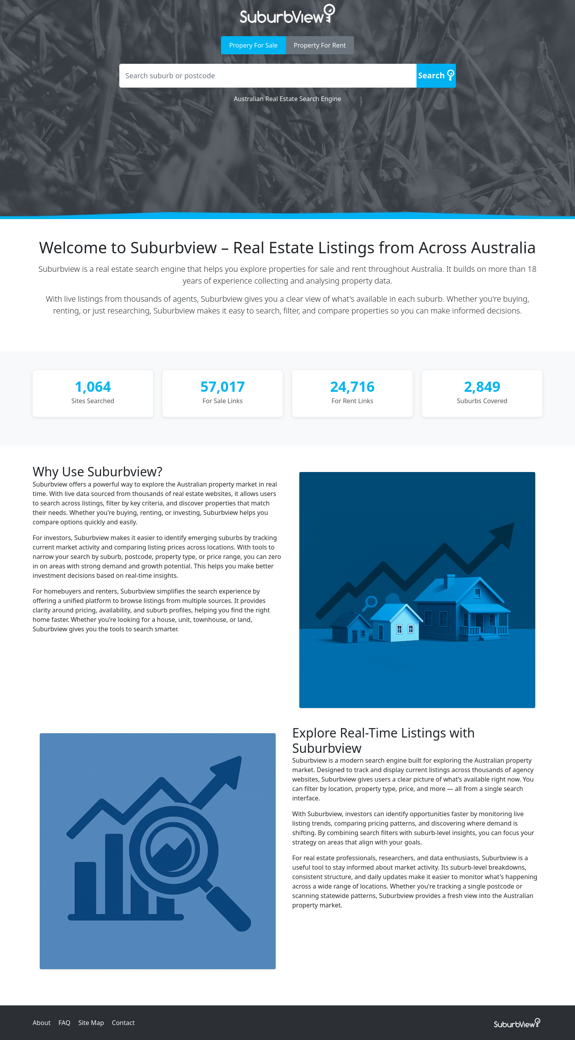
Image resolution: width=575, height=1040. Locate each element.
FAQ (64, 1022)
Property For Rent (320, 45)
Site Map (91, 1022)
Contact (123, 1022)
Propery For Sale (253, 45)
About (41, 1022)
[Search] (436, 76)
